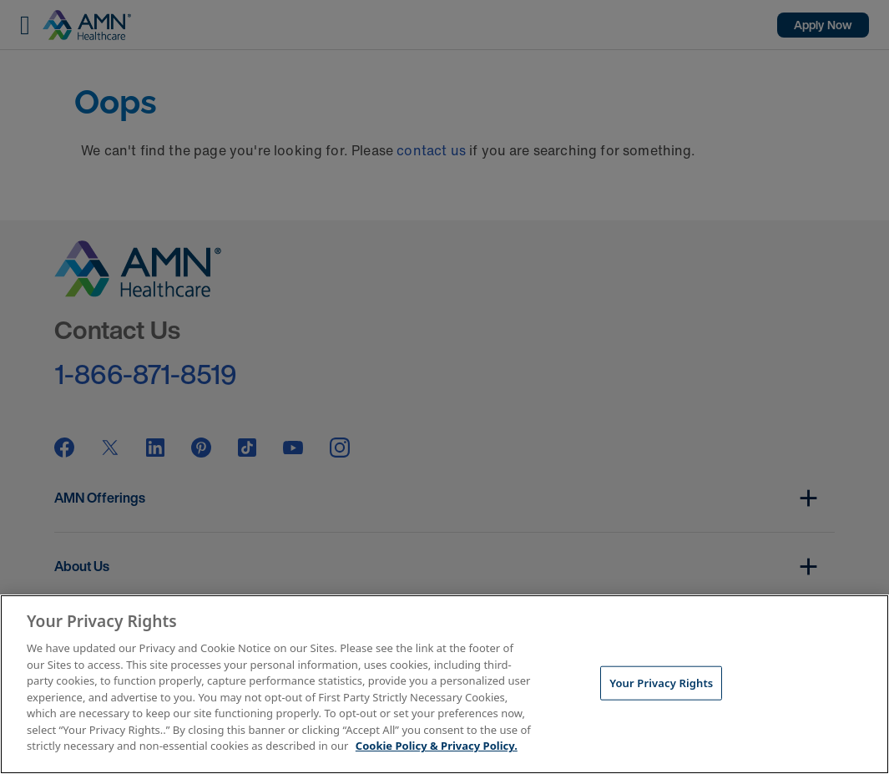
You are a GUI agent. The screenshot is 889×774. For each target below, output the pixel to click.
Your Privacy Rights (661, 682)
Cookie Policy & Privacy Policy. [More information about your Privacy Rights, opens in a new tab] (437, 745)
